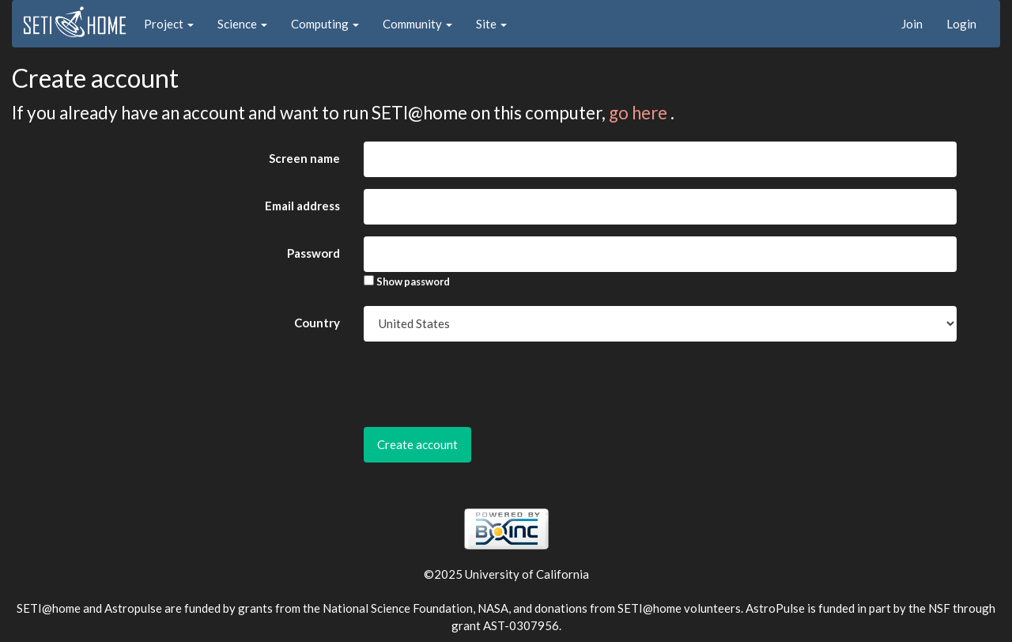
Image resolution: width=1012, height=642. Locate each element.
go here (639, 112)
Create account (417, 444)
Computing (325, 24)
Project (169, 24)
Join (912, 24)
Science (242, 24)
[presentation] (484, 384)
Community (417, 24)
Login (961, 24)
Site (491, 24)
